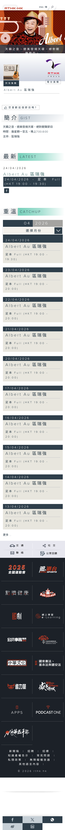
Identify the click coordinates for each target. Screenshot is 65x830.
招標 (46, 751)
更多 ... (7, 535)
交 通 (20, 545)
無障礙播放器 (41, 759)
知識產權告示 (19, 755)
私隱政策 (15, 759)
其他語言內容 (30, 764)
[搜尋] (52, 6)
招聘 (32, 751)
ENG (41, 7)
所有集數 (11, 83)
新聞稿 (15, 751)
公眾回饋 (51, 553)
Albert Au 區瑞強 (24, 174)
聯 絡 (20, 552)
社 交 (52, 545)
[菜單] (60, 6)
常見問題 (44, 755)
